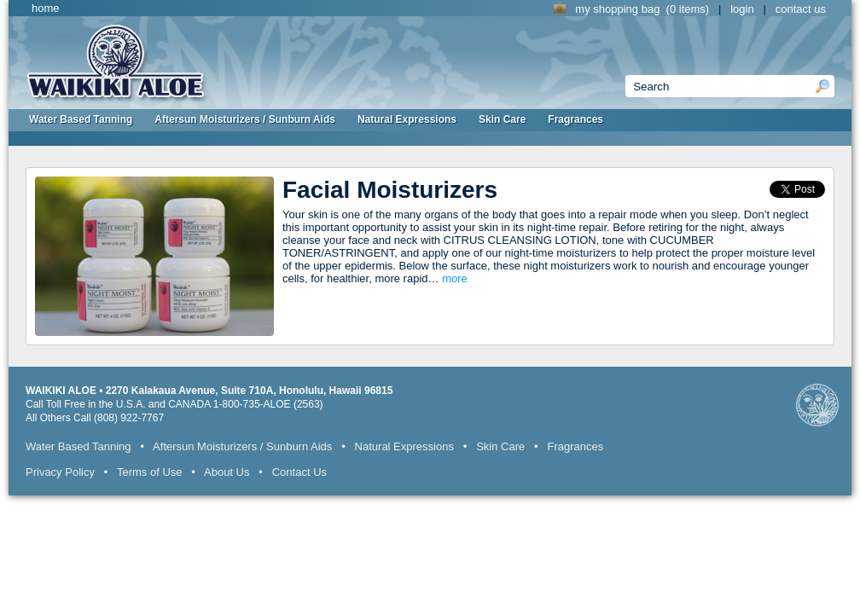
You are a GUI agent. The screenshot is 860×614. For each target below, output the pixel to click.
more (455, 278)
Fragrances (575, 119)
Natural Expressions (406, 119)
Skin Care (502, 119)
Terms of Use (150, 472)
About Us (226, 472)
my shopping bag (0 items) (633, 9)
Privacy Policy (60, 472)
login (741, 9)
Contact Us (299, 472)
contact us (801, 9)
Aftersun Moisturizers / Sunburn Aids (244, 119)
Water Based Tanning (80, 119)
